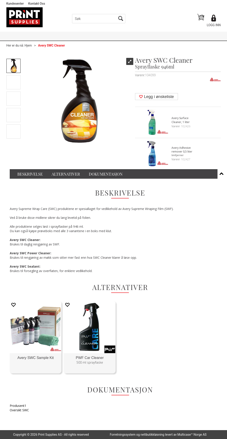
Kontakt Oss (36, 3)
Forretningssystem (122, 434)
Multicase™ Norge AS (191, 434)
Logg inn (214, 25)
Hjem (28, 45)
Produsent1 (18, 406)
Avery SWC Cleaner (51, 45)
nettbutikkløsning (152, 434)
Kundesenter (15, 3)
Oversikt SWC (19, 410)
